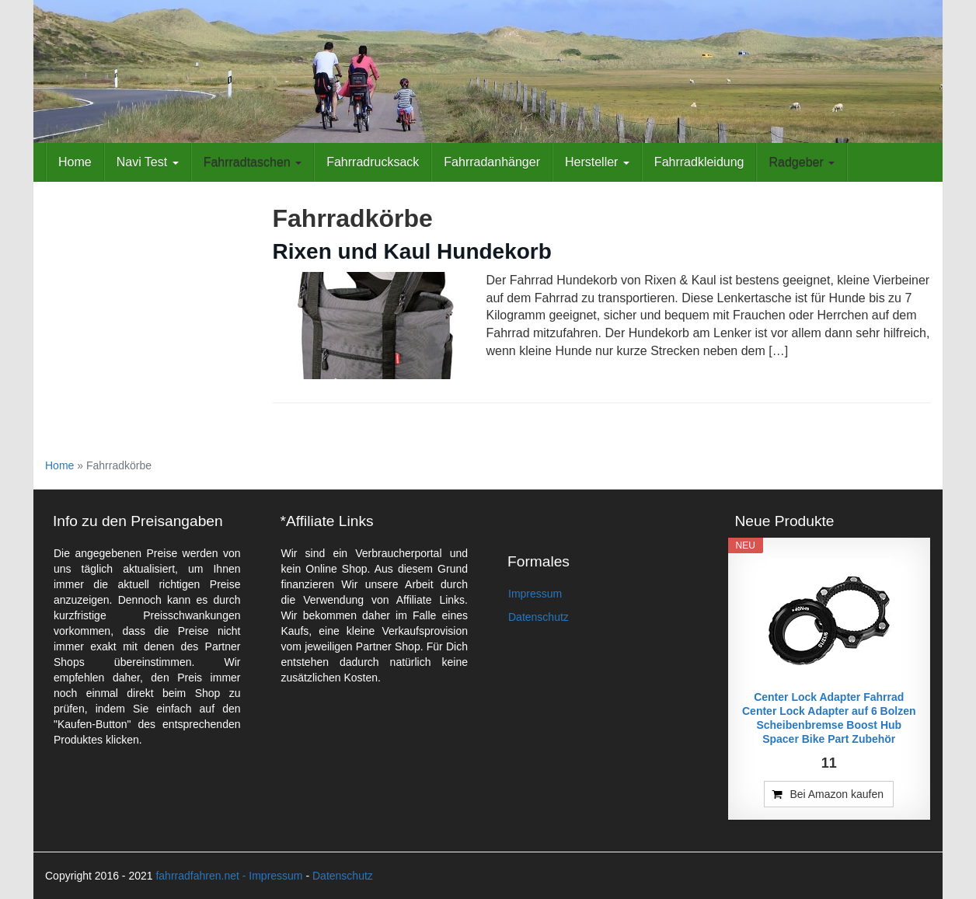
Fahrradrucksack (372, 162)
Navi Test (148, 162)
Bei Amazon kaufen (837, 794)
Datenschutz (538, 617)
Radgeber (802, 162)
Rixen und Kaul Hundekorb (412, 251)
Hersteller (597, 162)
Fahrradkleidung (699, 162)
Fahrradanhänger (492, 162)
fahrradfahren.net (197, 875)
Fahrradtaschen (253, 162)
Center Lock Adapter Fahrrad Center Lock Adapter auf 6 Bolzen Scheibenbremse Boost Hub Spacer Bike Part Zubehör (829, 718)
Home (75, 162)
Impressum (535, 593)
